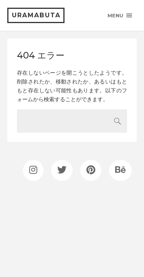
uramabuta (36, 15)
